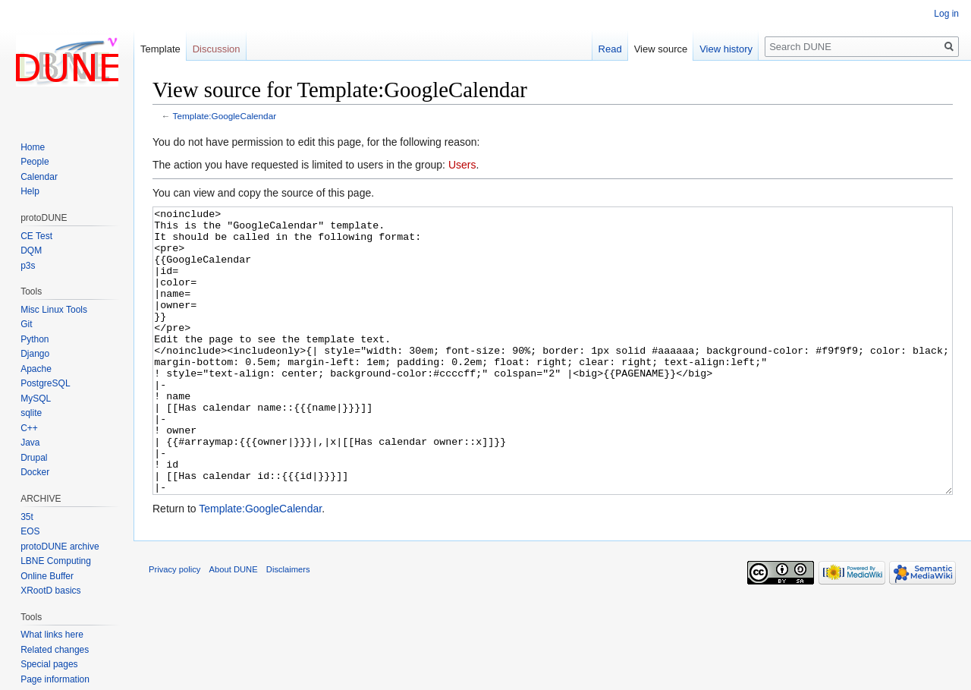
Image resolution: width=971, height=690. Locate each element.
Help (29, 191)
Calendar (39, 177)
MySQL (35, 398)
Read (610, 49)
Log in (946, 13)
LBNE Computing (55, 561)
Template (160, 49)
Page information (55, 679)
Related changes (54, 649)
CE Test (36, 236)
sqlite (31, 413)
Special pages (48, 664)
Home (32, 147)
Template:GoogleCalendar (225, 116)
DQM (31, 250)
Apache (36, 369)
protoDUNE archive (59, 546)
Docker (34, 472)
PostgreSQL (45, 383)
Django (34, 353)
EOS (29, 531)
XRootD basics (50, 590)
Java (29, 442)
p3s (27, 265)
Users (462, 165)
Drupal (33, 457)
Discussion (216, 49)
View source (661, 49)
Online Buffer (47, 576)
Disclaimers (288, 626)
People (34, 161)
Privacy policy (174, 626)
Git (26, 324)
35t (26, 517)
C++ (29, 428)
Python (34, 339)
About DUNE (233, 626)
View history (726, 49)
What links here (51, 634)
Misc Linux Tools (53, 309)
